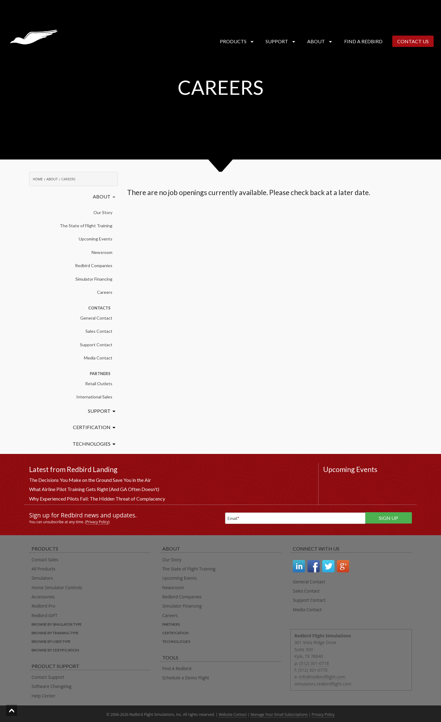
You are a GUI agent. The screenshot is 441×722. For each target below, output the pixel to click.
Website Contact (233, 714)
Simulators (42, 578)
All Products (43, 569)
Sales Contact (98, 331)
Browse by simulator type (57, 624)
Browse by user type (51, 641)
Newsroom (102, 252)
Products (235, 41)
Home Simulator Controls (57, 587)
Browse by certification (55, 650)
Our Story (102, 212)
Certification (92, 427)
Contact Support (48, 677)
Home (38, 179)
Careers (104, 292)
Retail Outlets (98, 383)
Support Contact (96, 344)
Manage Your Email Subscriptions (279, 714)
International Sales (94, 396)
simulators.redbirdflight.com (322, 684)
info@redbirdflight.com (322, 677)
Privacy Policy (97, 521)
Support (279, 41)
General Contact (96, 318)
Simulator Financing (93, 279)
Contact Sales (45, 560)
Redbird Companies (93, 265)
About (318, 41)
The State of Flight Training (86, 225)
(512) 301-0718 (314, 663)
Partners (171, 624)
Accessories (43, 597)
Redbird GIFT (44, 615)
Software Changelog (51, 686)
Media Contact (98, 357)
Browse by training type (55, 633)
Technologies (92, 444)
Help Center (43, 696)
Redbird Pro (43, 606)
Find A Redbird (177, 668)
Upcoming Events (95, 238)
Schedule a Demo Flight (185, 678)
